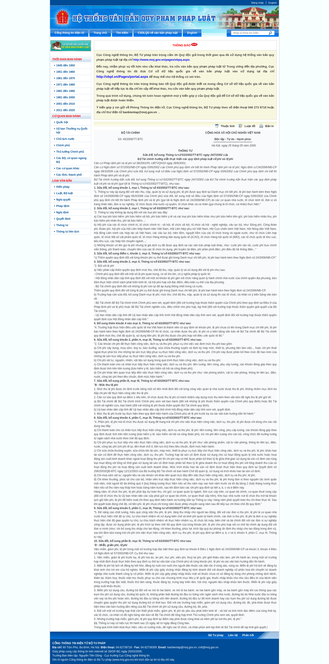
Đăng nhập (257, 2)
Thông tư (62, 225)
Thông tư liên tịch (67, 231)
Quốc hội (62, 122)
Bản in (269, 126)
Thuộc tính (228, 126)
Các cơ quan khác (68, 168)
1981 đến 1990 (65, 91)
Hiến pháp (62, 186)
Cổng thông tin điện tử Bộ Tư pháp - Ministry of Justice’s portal (164, 17)
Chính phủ (63, 145)
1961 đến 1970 (65, 78)
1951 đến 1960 (65, 71)
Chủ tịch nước (65, 139)
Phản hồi (248, 635)
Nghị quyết (63, 199)
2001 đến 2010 (65, 103)
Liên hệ (233, 635)
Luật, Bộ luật (64, 193)
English (272, 2)
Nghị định (62, 212)
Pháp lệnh (62, 206)
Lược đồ (249, 126)
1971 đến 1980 (65, 84)
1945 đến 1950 (65, 65)
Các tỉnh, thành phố (69, 174)
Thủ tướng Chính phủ (70, 151)
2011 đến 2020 (65, 110)
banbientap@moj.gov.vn (140, 112)
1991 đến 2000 (65, 97)
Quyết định (63, 218)
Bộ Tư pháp (215, 635)
